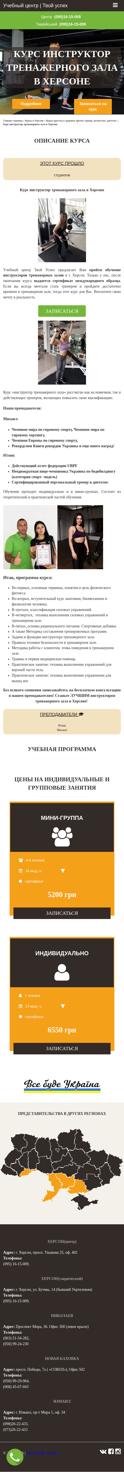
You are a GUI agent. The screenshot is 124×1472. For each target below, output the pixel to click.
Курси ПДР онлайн (41, 1453)
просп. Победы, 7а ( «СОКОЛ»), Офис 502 (50, 1370)
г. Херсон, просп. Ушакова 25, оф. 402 (46, 1253)
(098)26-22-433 (15, 1424)
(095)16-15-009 (67, 17)
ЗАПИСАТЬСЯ (62, 311)
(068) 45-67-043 (15, 1387)
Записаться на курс (93, 106)
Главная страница (12, 120)
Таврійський (46, 24)
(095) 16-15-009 (15, 1264)
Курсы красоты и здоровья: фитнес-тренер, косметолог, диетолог (81, 120)
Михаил (62, 730)
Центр (46, 17)
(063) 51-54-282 (15, 1338)
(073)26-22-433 (15, 1430)
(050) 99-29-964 (15, 1381)
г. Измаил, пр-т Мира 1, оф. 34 (40, 1412)
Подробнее (31, 104)
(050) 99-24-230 (15, 1344)
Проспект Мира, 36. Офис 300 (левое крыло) (52, 1327)
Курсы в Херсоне (34, 120)
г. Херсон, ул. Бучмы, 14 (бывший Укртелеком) (54, 1290)
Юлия (62, 726)
